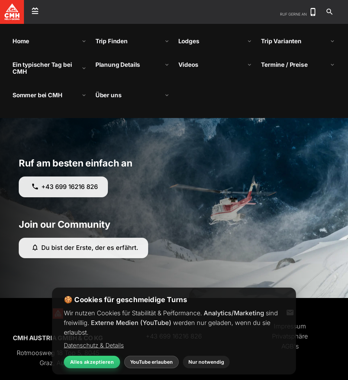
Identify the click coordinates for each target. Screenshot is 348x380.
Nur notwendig (206, 362)
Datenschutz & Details (94, 345)
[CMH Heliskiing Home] (12, 12)
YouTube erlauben (151, 362)
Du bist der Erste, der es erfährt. (84, 248)
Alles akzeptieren (92, 362)
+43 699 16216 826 (64, 187)
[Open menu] (35, 12)
